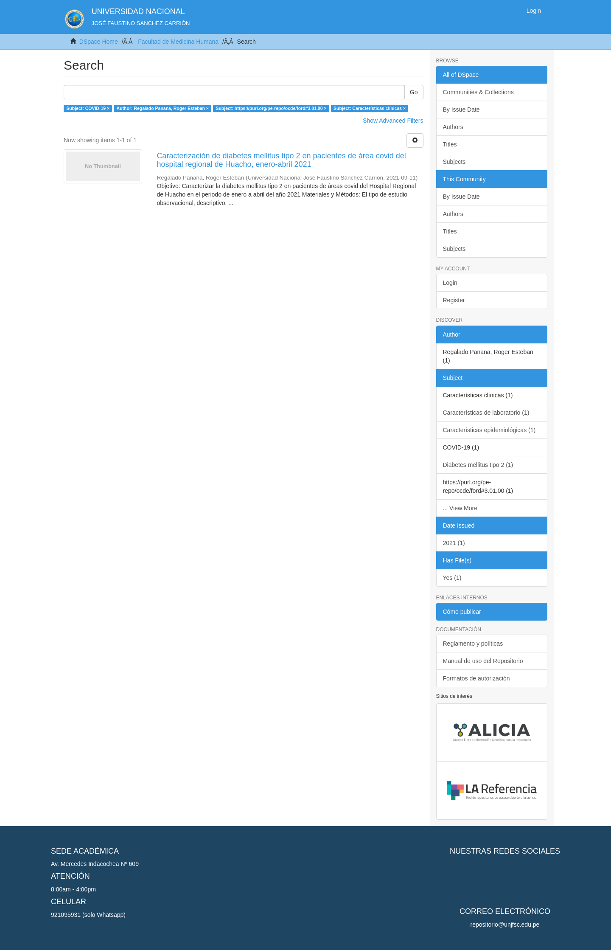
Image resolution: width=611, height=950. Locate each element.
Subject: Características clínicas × (370, 108)
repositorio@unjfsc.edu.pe (505, 924)
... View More (460, 508)
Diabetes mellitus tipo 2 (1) (478, 464)
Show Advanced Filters (393, 120)
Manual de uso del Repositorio (483, 661)
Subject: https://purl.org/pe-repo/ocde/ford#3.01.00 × (271, 108)
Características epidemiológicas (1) (489, 430)
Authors (453, 127)
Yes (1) (452, 577)
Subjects (454, 161)
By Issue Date (461, 109)
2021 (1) (454, 543)
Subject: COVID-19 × (87, 108)
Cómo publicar (462, 611)
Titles (450, 144)
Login (450, 282)
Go (414, 92)
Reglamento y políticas (473, 643)
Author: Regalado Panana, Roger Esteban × (163, 108)
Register (454, 300)
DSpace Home (98, 41)
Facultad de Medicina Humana (178, 41)
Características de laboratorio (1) (486, 412)
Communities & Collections (478, 92)
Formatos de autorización (476, 678)
